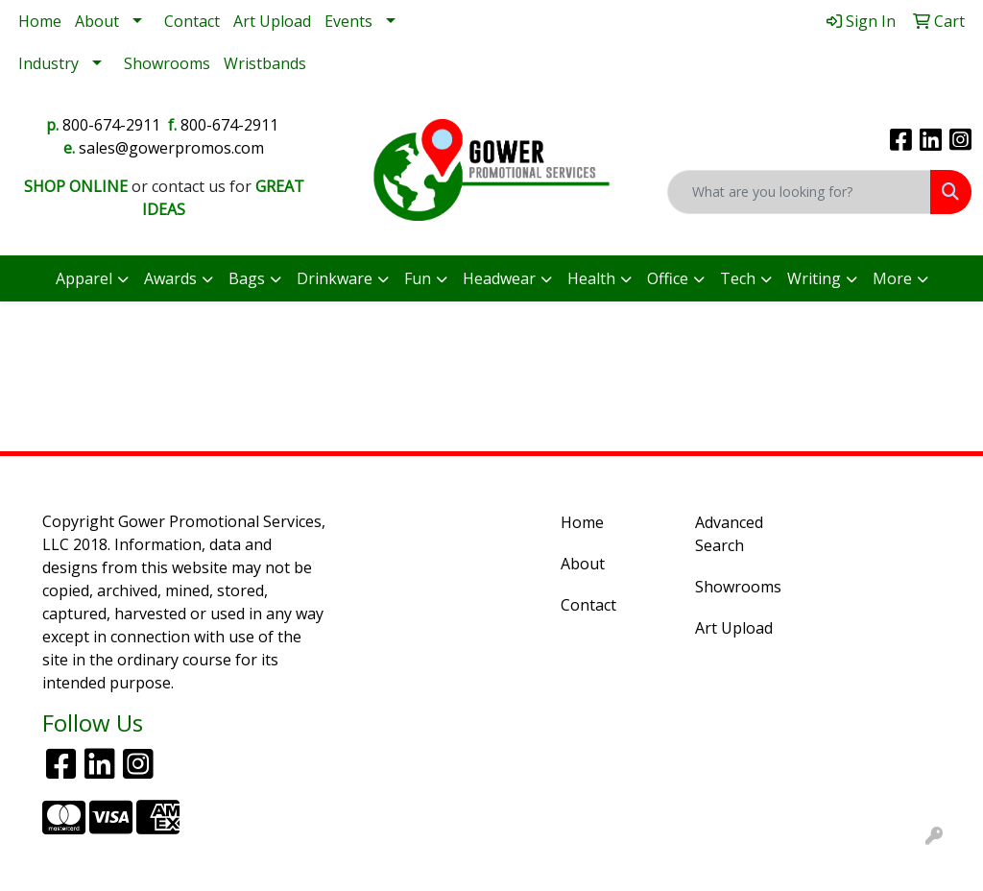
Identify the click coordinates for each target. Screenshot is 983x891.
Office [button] (667, 278)
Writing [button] (814, 278)
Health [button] (591, 278)
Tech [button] (737, 278)
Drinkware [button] (334, 278)
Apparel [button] (84, 278)
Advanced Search (729, 534)
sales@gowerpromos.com (171, 147)
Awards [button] (170, 278)
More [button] (892, 278)
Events (348, 21)
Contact (192, 21)
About (97, 21)
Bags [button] (246, 278)
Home (39, 21)
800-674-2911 (111, 124)
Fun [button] (417, 278)
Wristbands (265, 63)
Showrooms (167, 63)
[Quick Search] (799, 192)
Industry (48, 63)
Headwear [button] (499, 278)
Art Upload (272, 21)
